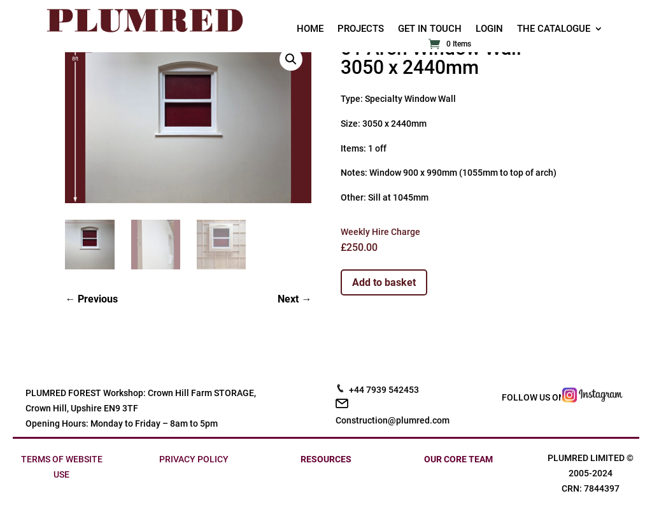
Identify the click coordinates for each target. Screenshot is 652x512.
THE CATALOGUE (553, 29)
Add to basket (384, 282)
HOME (310, 29)
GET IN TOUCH (430, 29)
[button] (291, 59)
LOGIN (489, 29)
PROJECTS (360, 29)
